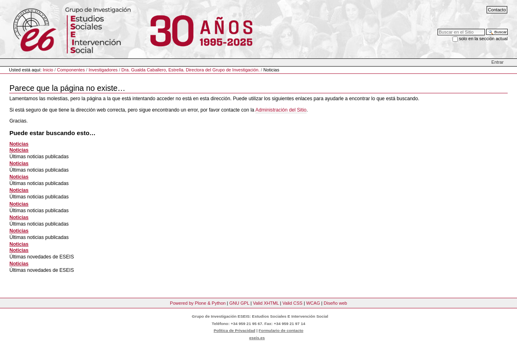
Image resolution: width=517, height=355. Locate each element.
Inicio (48, 69)
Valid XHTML (266, 303)
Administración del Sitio (281, 110)
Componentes (71, 69)
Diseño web (335, 303)
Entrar (497, 62)
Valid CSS (292, 303)
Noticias (18, 144)
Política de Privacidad (234, 330)
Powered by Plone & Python (197, 303)
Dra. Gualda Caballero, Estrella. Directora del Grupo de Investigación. (190, 69)
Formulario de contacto (281, 330)
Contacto (497, 9)
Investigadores (103, 69)
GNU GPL (239, 303)
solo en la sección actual (483, 38)
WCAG (313, 303)
